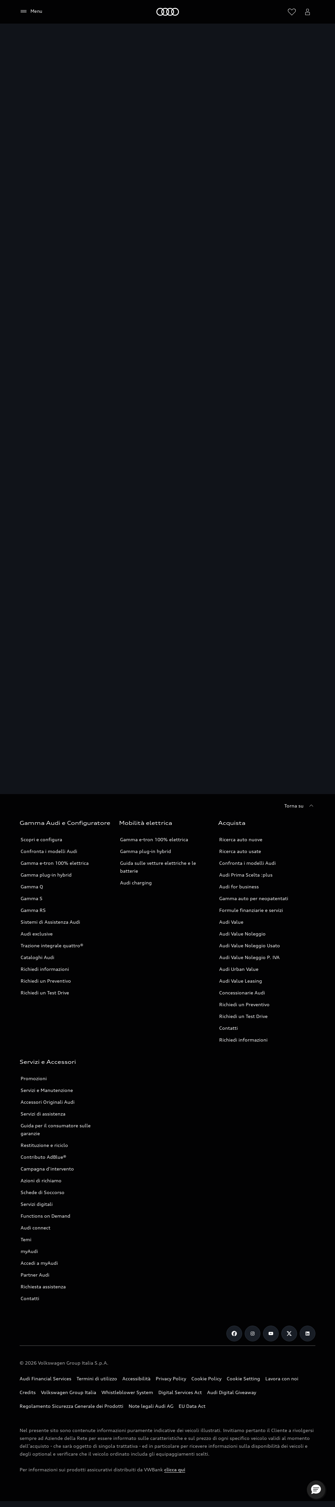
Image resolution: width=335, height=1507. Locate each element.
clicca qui (174, 1469)
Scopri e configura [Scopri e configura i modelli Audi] (41, 839)
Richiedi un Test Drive (45, 992)
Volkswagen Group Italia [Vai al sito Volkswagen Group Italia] (68, 1392)
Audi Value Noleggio (242, 933)
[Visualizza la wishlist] (292, 12)
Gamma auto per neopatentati (253, 898)
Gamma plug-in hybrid (145, 851)
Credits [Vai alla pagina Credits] (28, 1392)
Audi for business (239, 886)
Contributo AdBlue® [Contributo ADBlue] (43, 1157)
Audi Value (231, 922)
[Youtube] (271, 1333)
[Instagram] (252, 1333)
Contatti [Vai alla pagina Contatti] (228, 1028)
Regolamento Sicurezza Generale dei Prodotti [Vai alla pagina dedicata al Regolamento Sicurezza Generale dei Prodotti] (71, 1406)
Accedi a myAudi (39, 1263)
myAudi (29, 1251)
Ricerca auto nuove (240, 839)
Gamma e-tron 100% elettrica (55, 863)
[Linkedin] (307, 1333)
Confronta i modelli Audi (49, 851)
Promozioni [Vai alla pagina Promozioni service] (34, 1078)
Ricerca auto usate (240, 851)
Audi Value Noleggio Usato (249, 945)
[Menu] (31, 11)
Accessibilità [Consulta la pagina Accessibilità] (136, 1378)
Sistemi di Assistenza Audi (50, 922)
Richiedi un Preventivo (46, 981)
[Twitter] (289, 1333)
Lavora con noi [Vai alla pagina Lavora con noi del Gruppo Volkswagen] (281, 1378)
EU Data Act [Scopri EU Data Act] (192, 1406)
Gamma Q (32, 886)
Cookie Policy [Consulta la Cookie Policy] (206, 1378)
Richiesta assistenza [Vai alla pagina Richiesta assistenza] (43, 1286)
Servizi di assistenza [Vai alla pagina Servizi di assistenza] (43, 1114)
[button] (316, 1489)
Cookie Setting (243, 1378)
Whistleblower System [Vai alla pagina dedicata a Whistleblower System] (127, 1392)
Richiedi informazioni (45, 969)
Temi (26, 1239)
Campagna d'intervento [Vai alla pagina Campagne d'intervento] (47, 1168)
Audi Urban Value (238, 969)
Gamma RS (33, 910)
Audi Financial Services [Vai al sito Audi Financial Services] (45, 1378)
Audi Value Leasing (240, 981)
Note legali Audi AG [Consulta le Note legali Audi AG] (151, 1406)
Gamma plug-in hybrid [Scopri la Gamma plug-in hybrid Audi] (46, 875)
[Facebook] (234, 1333)
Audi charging (136, 882)
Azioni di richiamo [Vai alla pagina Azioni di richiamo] (41, 1180)
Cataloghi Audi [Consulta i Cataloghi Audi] (37, 957)
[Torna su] (299, 806)
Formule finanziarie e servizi (251, 910)
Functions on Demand (45, 1216)
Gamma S (32, 898)
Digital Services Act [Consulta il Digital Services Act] (180, 1392)
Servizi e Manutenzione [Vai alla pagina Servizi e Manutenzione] (47, 1090)
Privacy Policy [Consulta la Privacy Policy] (171, 1378)
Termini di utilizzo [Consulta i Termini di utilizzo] (97, 1378)
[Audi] (167, 12)
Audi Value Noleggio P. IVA (249, 957)
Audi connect (35, 1227)
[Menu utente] (307, 12)
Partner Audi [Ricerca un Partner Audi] (35, 1275)
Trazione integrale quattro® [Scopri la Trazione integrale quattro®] (52, 945)
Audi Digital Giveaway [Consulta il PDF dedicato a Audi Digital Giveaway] (231, 1392)
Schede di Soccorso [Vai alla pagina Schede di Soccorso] (42, 1192)
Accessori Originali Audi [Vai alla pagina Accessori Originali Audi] (48, 1102)
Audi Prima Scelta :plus (246, 875)
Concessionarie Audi (242, 992)
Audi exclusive (37, 933)
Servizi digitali (37, 1204)
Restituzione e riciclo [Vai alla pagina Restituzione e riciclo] (44, 1145)
